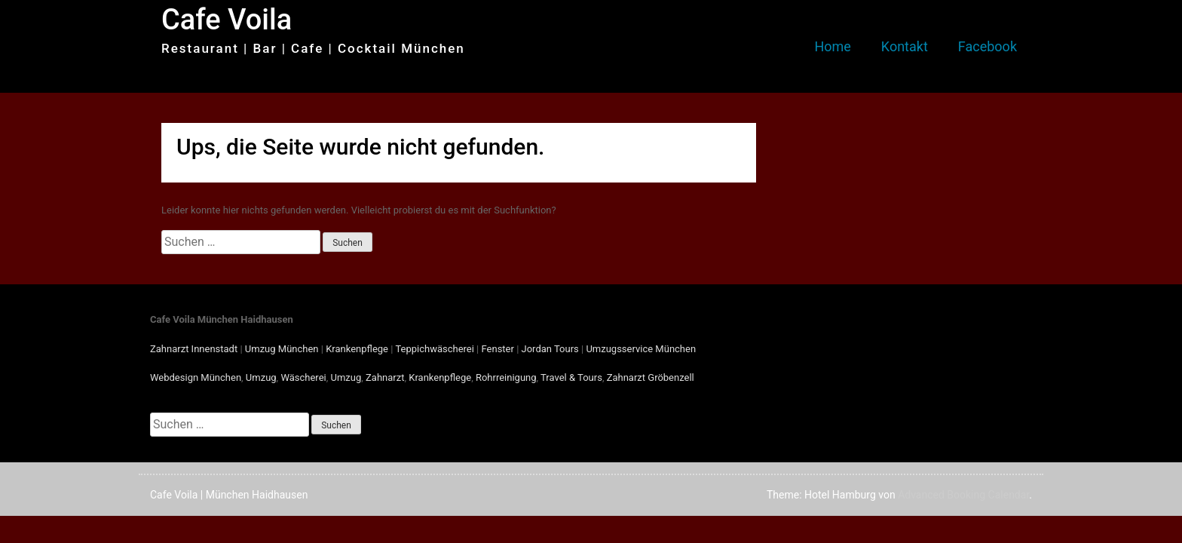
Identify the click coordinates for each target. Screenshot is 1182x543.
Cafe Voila (226, 19)
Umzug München (282, 348)
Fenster (498, 348)
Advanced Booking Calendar (963, 495)
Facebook (987, 46)
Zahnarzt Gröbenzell (650, 377)
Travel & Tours (571, 377)
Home (832, 46)
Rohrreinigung (506, 377)
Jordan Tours (550, 348)
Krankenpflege (357, 348)
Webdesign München (195, 377)
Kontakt (904, 46)
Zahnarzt (385, 377)
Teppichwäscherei (434, 348)
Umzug (261, 377)
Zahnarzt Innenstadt (193, 348)
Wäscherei (303, 377)
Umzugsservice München (641, 348)
